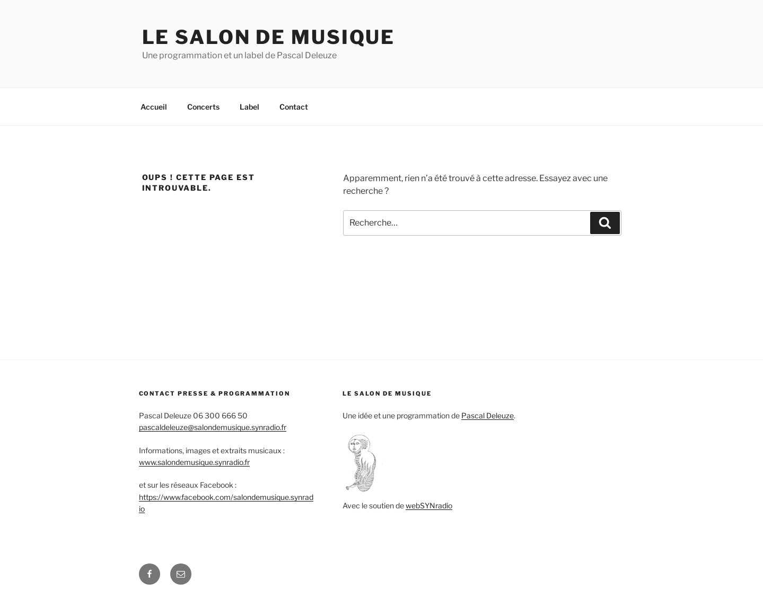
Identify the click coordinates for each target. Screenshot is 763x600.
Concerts (203, 106)
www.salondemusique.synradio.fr (194, 462)
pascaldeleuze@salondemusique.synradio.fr (212, 427)
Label (249, 106)
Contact (293, 106)
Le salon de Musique (269, 37)
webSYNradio (429, 505)
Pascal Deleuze (487, 415)
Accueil (154, 106)
